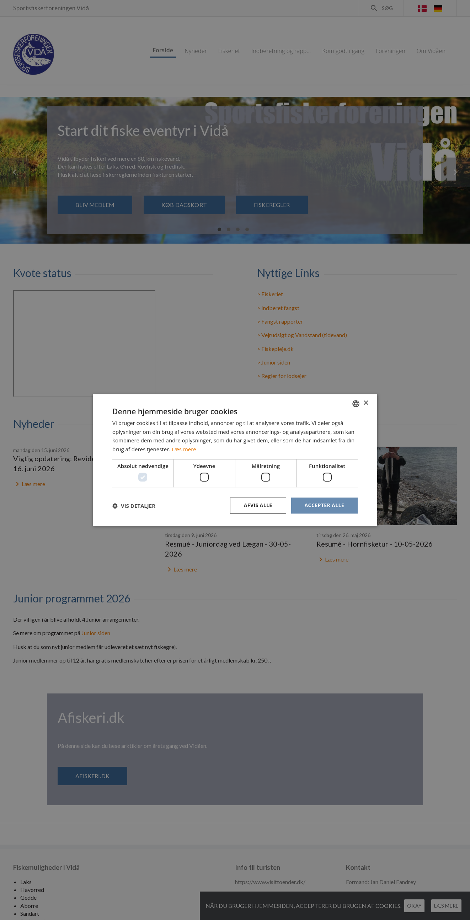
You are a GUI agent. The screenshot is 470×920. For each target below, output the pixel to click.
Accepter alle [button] (324, 505)
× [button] (365, 403)
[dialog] (235, 460)
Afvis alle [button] (258, 505)
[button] (133, 505)
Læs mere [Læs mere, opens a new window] (184, 449)
